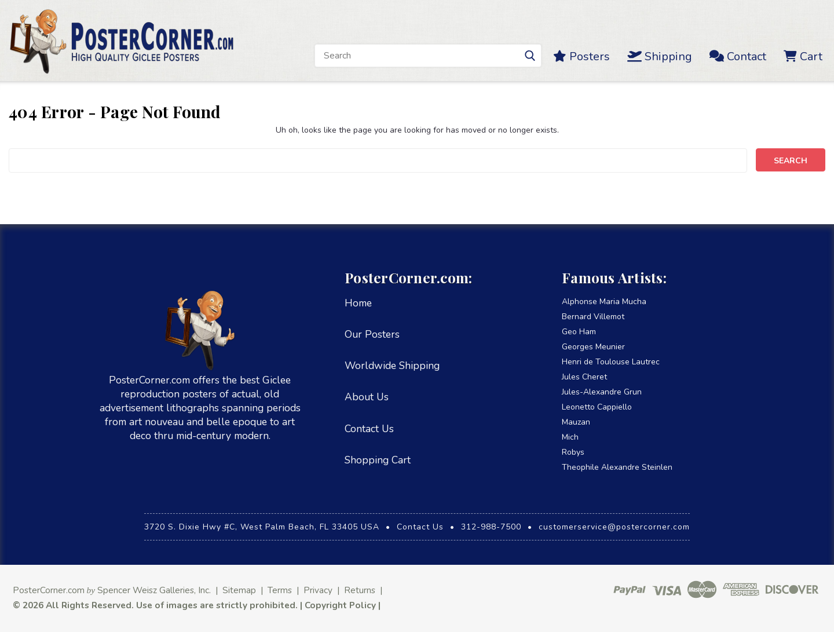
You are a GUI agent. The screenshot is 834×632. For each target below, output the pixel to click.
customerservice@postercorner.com (614, 526)
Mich (570, 437)
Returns (359, 590)
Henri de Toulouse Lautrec (611, 361)
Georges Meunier (593, 346)
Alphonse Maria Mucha (604, 301)
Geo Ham (579, 331)
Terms (280, 590)
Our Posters (372, 334)
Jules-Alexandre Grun (602, 391)
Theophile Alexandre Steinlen (617, 467)
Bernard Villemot (593, 316)
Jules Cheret (584, 376)
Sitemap (239, 590)
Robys (573, 452)
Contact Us (369, 429)
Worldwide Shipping (392, 365)
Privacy (317, 590)
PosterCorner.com (49, 590)
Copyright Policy (340, 605)
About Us (367, 397)
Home (358, 303)
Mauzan (576, 422)
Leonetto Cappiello (597, 406)
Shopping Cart (378, 460)
